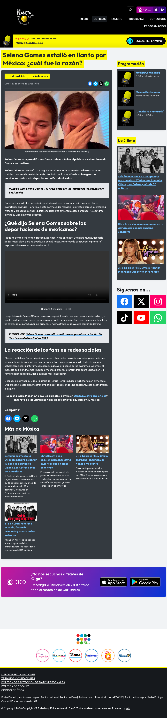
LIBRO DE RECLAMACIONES (18, 674)
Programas (136, 19)
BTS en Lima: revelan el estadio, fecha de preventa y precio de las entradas (21, 520)
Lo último (126, 140)
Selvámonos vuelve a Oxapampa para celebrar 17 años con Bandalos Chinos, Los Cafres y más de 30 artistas (21, 454)
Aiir (128, 708)
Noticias (99, 19)
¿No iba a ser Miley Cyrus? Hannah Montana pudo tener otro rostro (92, 450)
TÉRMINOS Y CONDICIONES (18, 678)
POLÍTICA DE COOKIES (15, 686)
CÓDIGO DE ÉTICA (12, 690)
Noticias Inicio (17, 76)
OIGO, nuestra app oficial (90, 395)
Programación (155, 26)
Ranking (116, 19)
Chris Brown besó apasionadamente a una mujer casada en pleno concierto (56, 452)
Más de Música (40, 76)
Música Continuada (29, 43)
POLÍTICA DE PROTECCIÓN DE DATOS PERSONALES (33, 682)
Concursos (158, 19)
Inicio (84, 19)
